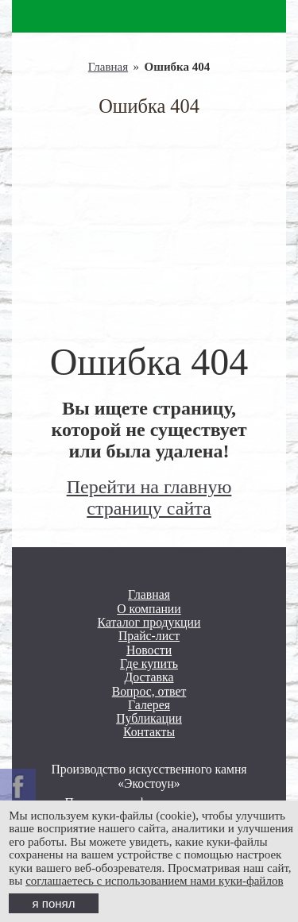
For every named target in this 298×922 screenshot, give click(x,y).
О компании (148, 608)
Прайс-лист (149, 635)
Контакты (149, 732)
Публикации (149, 718)
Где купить (149, 663)
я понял (54, 903)
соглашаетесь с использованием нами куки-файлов (154, 880)
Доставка (149, 677)
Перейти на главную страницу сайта (149, 497)
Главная (108, 66)
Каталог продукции (149, 622)
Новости (149, 650)
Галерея (149, 705)
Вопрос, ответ (149, 691)
